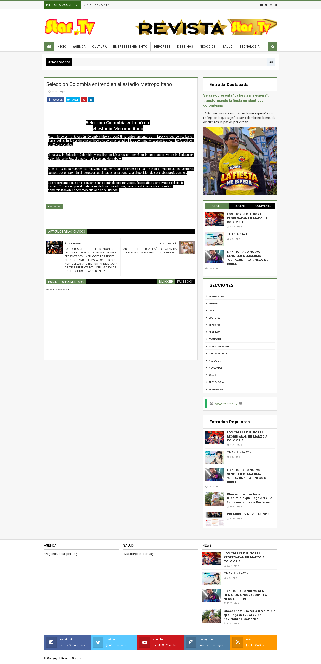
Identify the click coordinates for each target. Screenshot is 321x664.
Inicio (87, 5)
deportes (215, 324)
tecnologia (216, 382)
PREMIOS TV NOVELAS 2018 (248, 514)
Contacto (102, 5)
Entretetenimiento (130, 46)
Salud (227, 46)
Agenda (79, 46)
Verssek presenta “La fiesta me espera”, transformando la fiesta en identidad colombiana (236, 100)
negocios (215, 360)
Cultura (99, 46)
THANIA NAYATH (239, 234)
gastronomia (218, 353)
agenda (213, 303)
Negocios (208, 46)
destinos (214, 332)
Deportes (162, 46)
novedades (215, 367)
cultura (214, 317)
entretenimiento (220, 346)
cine (211, 310)
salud (212, 374)
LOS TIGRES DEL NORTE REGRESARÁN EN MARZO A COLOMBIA (247, 218)
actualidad (216, 296)
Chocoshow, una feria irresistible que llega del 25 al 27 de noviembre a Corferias (250, 498)
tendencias (216, 389)
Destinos (185, 46)
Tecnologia (249, 46)
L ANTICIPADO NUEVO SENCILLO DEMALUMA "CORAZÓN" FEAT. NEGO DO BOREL (249, 595)
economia (215, 339)
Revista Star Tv (226, 403)
